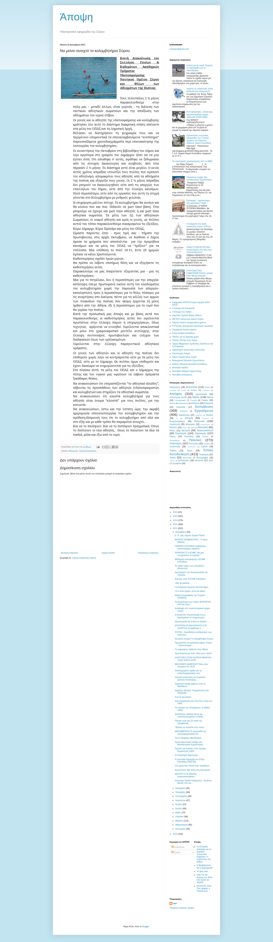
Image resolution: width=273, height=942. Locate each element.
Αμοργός (173, 390)
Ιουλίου (179, 804)
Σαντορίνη (193, 443)
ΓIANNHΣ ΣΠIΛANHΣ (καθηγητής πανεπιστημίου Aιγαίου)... (190, 547)
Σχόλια (204, 446)
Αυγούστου (180, 800)
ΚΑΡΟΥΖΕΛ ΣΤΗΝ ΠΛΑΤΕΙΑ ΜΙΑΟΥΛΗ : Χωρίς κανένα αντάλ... (193, 658)
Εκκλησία (181, 407)
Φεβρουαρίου (181, 825)
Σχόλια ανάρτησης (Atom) (84, 558)
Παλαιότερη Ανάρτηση (148, 553)
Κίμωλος (205, 418)
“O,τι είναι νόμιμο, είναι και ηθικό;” (190, 591)
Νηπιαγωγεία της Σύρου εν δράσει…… (192, 621)
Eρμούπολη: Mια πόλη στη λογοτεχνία (192, 770)
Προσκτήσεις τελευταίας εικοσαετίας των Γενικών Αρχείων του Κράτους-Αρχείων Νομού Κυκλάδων (198, 139)
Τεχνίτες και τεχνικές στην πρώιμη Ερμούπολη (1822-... (190, 749)
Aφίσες (172, 461)
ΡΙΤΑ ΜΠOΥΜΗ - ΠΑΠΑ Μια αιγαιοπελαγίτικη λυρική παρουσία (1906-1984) (199, 114)
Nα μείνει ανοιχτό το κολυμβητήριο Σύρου (194, 639)
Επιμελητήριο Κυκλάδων (183, 333)
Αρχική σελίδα (108, 553)
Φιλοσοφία (187, 458)
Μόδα (192, 427)
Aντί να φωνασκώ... (184, 697)
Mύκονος (199, 460)
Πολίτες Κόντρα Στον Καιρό (184, 340)
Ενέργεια (184, 411)
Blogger (145, 926)
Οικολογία (180, 433)
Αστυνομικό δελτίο (178, 397)
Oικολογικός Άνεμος (181, 353)
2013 (175, 520)
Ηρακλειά (198, 415)
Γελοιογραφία (180, 400)
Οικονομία (200, 433)
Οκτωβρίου (180, 792)
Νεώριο (186, 430)
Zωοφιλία (176, 463)
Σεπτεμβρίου (181, 796)
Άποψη (76, 17)
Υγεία (173, 457)
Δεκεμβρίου (181, 532)
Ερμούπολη (184, 415)
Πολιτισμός (176, 443)
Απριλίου (179, 816)
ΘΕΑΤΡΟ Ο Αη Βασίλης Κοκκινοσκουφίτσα (186, 775)
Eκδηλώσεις (183, 460)
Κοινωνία (199, 421)
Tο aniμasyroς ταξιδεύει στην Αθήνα (191, 649)
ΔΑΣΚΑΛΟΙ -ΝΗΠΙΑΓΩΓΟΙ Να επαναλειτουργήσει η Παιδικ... (190, 715)
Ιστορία (189, 418)
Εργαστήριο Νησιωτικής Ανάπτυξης (188, 350)
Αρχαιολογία (201, 394)
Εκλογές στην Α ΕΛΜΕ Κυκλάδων (190, 579)
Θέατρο (209, 415)
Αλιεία (207, 387)
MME (211, 460)
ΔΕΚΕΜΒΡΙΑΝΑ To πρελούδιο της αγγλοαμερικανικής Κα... (190, 732)
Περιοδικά (188, 436)
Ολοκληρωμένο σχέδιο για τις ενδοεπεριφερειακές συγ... (188, 671)
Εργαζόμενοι (204, 410)
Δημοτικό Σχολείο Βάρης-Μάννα (187, 315)
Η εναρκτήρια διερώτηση (186, 755)
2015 (175, 512)
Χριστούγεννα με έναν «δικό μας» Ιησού (193, 653)
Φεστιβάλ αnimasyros (182, 374)
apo (175, 903)
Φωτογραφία (202, 457)
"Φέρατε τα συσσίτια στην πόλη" (189, 727)
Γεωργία (193, 400)
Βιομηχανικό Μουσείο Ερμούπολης (188, 360)
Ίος (177, 418)
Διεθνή (172, 403)
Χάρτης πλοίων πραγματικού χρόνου (189, 322)
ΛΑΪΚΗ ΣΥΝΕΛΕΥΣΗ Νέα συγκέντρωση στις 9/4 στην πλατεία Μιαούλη (199, 249)
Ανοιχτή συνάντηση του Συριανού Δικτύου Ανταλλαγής (190, 678)
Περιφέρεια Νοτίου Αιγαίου (184, 329)
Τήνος (189, 450)
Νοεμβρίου (180, 788)
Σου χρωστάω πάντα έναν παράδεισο (192, 766)
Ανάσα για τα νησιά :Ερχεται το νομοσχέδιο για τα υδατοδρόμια (199, 68)
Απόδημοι (206, 390)
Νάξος (172, 430)
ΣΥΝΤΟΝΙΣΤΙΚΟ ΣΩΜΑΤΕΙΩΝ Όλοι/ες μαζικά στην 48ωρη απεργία (199, 273)
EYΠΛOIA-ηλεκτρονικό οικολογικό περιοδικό (192, 326)
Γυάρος (204, 400)
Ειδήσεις (195, 403)
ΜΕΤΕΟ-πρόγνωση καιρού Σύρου (188, 319)
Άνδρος (194, 390)
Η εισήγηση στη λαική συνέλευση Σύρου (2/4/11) (198, 225)
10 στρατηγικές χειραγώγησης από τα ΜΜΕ (192, 161)
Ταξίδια (173, 450)
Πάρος (173, 436)
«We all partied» (182, 583)
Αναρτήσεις (178, 847)
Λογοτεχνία (175, 424)
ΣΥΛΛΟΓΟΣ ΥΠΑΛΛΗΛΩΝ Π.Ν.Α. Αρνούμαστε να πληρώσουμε (190, 616)
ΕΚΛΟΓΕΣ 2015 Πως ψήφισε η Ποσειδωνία (204, 888)
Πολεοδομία (175, 440)
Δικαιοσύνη (183, 403)
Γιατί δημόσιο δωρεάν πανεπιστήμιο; (192, 587)
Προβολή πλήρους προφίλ (182, 908)
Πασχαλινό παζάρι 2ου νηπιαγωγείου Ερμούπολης (199, 178)
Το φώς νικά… (203, 871)
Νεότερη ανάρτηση (69, 553)
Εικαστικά (208, 403)
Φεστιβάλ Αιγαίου (180, 367)
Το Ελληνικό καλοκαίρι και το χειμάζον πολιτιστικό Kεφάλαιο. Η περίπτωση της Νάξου (204, 854)
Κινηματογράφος (177, 421)
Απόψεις (176, 394)
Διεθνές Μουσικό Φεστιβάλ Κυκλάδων (189, 364)
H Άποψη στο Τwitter (182, 312)
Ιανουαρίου (180, 829)
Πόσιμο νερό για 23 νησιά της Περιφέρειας (188, 722)
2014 (175, 516)
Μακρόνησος (205, 424)
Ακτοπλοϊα (191, 387)
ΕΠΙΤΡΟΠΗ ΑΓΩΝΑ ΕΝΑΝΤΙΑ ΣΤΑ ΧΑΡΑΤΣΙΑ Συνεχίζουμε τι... (191, 626)
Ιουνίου (179, 808)
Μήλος (184, 427)
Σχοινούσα (192, 447)
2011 (175, 528)
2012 (175, 524)
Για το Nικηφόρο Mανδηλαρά (188, 738)
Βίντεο (210, 397)
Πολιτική (195, 440)
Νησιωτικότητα (205, 430)
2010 (175, 834)
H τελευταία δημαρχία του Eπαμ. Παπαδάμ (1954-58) (190, 760)
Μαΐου (178, 812)
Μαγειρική (190, 424)
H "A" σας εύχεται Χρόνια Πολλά (190, 535)
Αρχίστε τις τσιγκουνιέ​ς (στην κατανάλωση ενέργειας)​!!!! (199, 90)
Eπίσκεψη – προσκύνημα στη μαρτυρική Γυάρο (198, 201)
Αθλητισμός (73, 451)
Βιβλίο (195, 397)
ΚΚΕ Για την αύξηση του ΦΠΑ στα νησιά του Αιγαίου (204, 879)
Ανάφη (183, 390)
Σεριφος (207, 444)
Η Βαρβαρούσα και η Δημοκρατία (205, 866)
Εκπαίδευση (204, 406)
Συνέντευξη (175, 446)
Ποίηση (205, 436)
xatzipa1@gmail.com (179, 49)
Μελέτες (173, 427)
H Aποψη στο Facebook (183, 308)
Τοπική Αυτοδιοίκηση (87, 451)
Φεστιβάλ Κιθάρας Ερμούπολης (186, 371)
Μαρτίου (179, 821)
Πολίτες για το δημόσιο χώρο (185, 337)
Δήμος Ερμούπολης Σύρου (184, 357)
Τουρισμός (204, 454)
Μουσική (203, 427)
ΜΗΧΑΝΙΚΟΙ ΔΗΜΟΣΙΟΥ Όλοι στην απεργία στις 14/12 (191, 665)
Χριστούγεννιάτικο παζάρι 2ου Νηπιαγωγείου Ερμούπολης (189, 743)
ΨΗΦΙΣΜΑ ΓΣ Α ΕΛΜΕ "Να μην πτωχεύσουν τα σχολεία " (189, 553)
